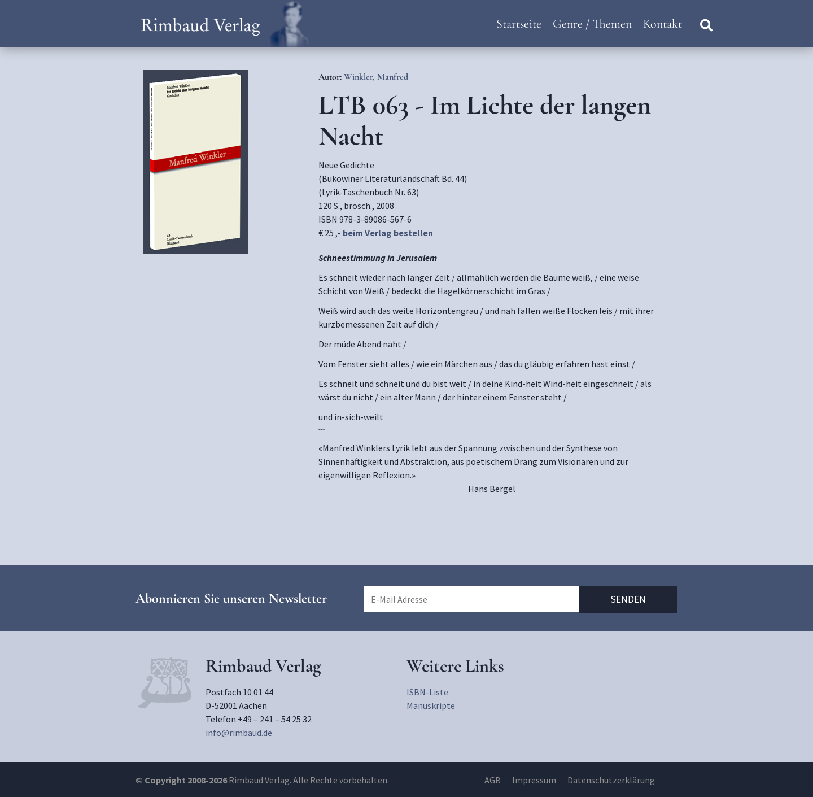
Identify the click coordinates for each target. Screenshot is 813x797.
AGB (492, 780)
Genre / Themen (592, 23)
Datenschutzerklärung (611, 780)
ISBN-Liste (427, 692)
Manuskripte (430, 705)
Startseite (518, 23)
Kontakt (662, 23)
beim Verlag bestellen (388, 232)
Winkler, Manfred (376, 76)
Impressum (534, 780)
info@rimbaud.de (239, 732)
